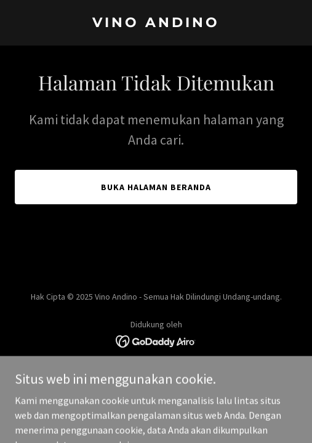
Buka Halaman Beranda (156, 187)
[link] (156, 23)
